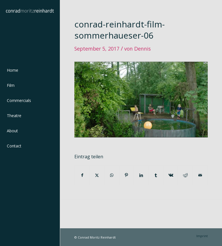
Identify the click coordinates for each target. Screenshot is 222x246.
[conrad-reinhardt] (30, 30)
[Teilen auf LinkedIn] (141, 175)
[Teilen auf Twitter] (97, 175)
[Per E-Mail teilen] (200, 175)
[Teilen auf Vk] (171, 175)
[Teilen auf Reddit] (185, 175)
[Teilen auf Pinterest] (126, 175)
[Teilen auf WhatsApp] (112, 175)
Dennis (142, 48)
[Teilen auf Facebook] (82, 175)
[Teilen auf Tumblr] (156, 175)
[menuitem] (30, 70)
